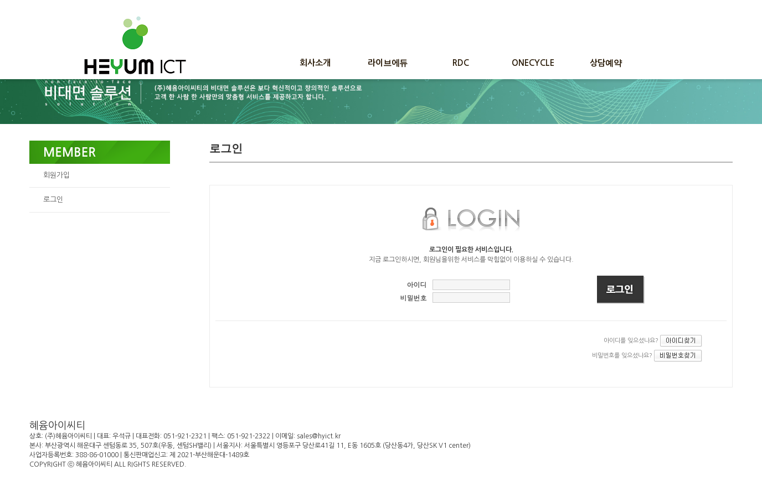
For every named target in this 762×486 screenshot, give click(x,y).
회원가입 (56, 175)
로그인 (53, 199)
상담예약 (606, 63)
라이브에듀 (388, 63)
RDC (460, 63)
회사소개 (315, 63)
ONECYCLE (533, 63)
